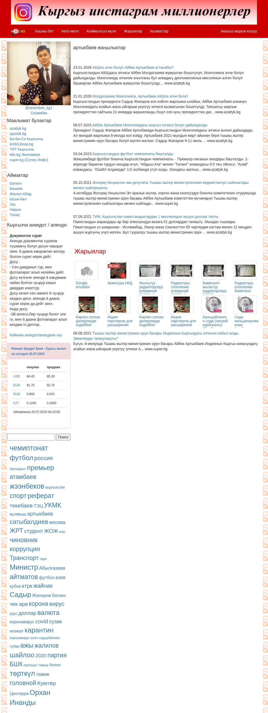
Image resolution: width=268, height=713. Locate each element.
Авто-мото (70, 31)
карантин (39, 630)
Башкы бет (44, 31)
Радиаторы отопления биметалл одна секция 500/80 (244, 291)
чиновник (24, 540)
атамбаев (23, 476)
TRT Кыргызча (22, 149)
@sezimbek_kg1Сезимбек (39, 78)
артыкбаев (40, 514)
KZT (16, 403)
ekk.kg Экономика (25, 154)
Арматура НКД (120, 283)
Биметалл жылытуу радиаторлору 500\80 (215, 289)
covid (41, 621)
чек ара (19, 604)
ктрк (27, 586)
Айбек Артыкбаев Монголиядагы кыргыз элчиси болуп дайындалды (149, 125)
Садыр (20, 594)
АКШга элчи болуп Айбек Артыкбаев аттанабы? (132, 67)
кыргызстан (55, 487)
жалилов (46, 645)
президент (18, 469)
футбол (21, 458)
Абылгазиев (52, 568)
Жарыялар (133, 31)
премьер (40, 468)
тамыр (43, 665)
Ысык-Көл (18, 199)
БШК (16, 664)
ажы (27, 645)
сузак (55, 621)
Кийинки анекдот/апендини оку (36, 335)
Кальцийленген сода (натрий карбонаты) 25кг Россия (215, 323)
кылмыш (18, 514)
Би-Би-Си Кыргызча (26, 139)
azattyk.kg (18, 128)
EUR (16, 385)
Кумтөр (46, 683)
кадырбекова (49, 638)
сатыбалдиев (29, 521)
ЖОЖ (51, 531)
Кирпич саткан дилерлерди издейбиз (88, 321)
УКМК (52, 505)
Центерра (19, 693)
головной (23, 682)
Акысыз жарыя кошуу (239, 31)
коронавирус (22, 622)
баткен (59, 595)
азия (60, 577)
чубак (14, 646)
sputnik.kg (18, 134)
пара (43, 559)
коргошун (30, 665)
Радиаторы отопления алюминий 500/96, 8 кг (180, 289)
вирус (56, 604)
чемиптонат (29, 448)
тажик (42, 674)
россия (43, 458)
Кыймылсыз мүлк (101, 31)
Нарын (15, 209)
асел (34, 638)
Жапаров (41, 595)
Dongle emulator (83, 285)
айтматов (24, 576)
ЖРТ (16, 530)
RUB (16, 394)
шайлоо (22, 655)
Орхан (40, 693)
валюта (48, 612)
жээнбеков (27, 486)
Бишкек (16, 188)
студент (33, 531)
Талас (15, 215)
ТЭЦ (38, 505)
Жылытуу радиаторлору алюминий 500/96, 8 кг (151, 289)
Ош (12, 204)
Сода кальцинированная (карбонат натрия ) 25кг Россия (246, 327)
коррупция (25, 548)
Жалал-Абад (20, 194)
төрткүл (22, 673)
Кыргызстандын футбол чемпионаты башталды (132, 154)
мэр (62, 532)
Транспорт (24, 557)
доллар (27, 613)
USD (16, 376)
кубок (15, 586)
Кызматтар (159, 31)
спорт (18, 495)
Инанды (23, 702)
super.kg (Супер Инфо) (29, 160)
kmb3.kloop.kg (21, 144)
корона (38, 603)
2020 (40, 655)
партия (56, 655)
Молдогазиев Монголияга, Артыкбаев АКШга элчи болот (140, 96)
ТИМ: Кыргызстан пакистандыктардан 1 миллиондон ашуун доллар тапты (155, 216)
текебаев (21, 505)
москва (57, 522)
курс (14, 613)
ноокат (17, 631)
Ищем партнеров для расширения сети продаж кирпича (120, 325)
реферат (41, 495)
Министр (24, 567)
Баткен (15, 183)
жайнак (43, 585)
